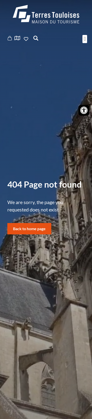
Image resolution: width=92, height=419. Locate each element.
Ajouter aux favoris (26, 38)
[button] (84, 39)
